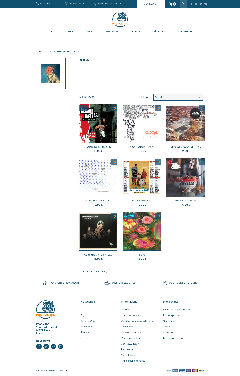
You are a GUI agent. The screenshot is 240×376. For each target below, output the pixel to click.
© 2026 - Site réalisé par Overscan (51, 370)
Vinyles (69, 31)
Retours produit (171, 315)
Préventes (158, 31)
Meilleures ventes (130, 338)
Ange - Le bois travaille (142, 146)
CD (51, 31)
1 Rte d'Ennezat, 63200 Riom (109, 3)
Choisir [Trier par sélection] (178, 97)
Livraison (125, 309)
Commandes (170, 320)
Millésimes (112, 31)
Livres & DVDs (184, 31)
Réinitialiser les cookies (133, 360)
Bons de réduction (173, 338)
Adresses (168, 332)
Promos (135, 31)
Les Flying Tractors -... (141, 200)
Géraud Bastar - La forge (98, 146)
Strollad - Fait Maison (185, 200)
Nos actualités (128, 355)
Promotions (127, 326)
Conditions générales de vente (137, 320)
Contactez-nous (130, 343)
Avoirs (166, 326)
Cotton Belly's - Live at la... (98, 254)
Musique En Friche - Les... (98, 200)
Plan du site (127, 349)
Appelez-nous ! (46, 3)
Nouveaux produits (131, 332)
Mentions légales (130, 315)
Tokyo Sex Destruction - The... (185, 146)
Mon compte (170, 301)
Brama (142, 254)
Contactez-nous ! (76, 3)
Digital (90, 31)
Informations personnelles (177, 309)
